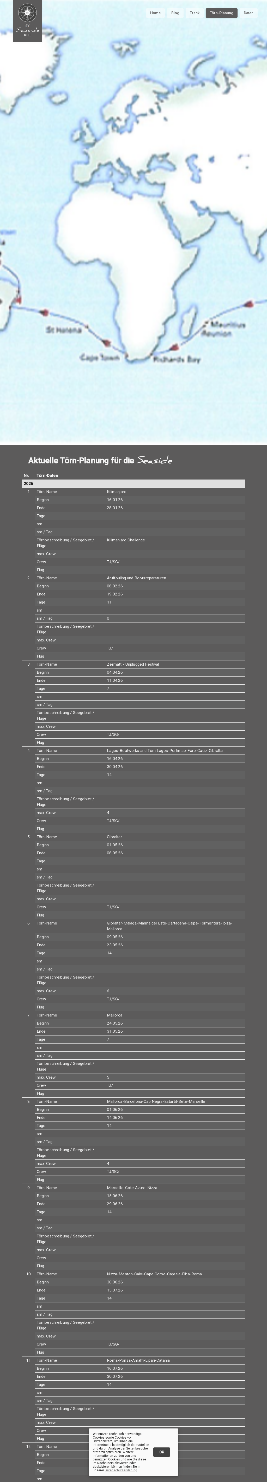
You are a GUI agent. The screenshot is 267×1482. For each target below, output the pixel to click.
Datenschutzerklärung (121, 1470)
